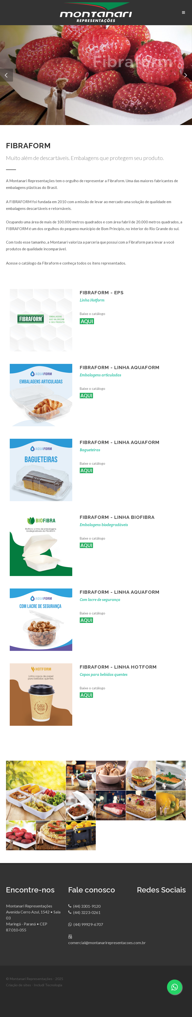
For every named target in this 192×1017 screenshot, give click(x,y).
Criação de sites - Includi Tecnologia (34, 985)
